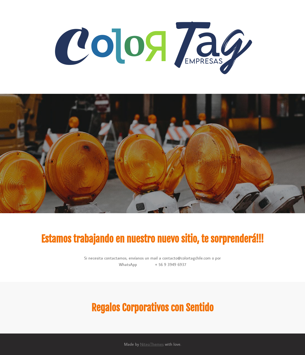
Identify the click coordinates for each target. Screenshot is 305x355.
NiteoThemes (152, 344)
